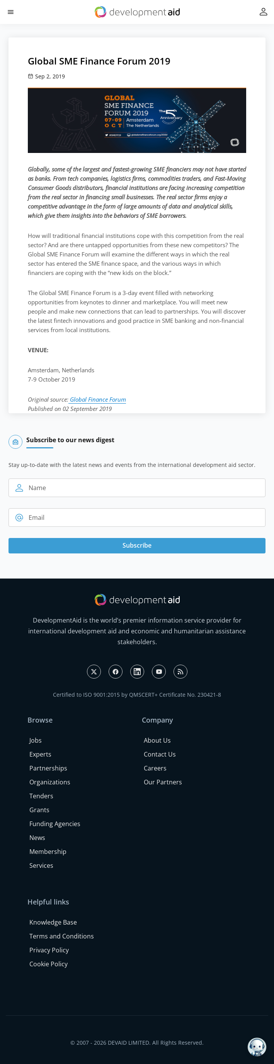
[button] (10, 12)
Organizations (49, 782)
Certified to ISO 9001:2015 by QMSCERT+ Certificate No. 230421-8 (137, 694)
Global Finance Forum (97, 399)
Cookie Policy (48, 964)
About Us (157, 740)
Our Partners (163, 782)
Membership (47, 851)
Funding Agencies (54, 824)
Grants (39, 810)
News (37, 837)
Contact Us (160, 754)
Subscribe (137, 545)
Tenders (41, 796)
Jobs (35, 740)
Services (41, 865)
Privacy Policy (49, 950)
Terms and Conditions (61, 936)
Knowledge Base (53, 922)
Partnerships (48, 768)
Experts (40, 754)
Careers (155, 768)
